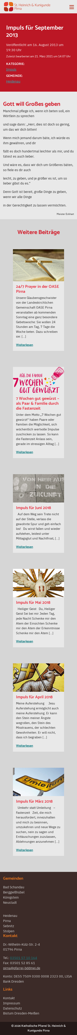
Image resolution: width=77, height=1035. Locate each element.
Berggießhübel (13, 892)
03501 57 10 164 (23, 957)
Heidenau (13, 81)
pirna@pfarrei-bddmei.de (21, 968)
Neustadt (10, 902)
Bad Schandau (13, 887)
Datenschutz (12, 1008)
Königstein (11, 897)
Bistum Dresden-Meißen (21, 1013)
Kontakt (9, 998)
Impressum (11, 1003)
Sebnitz (8, 925)
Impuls (11, 69)
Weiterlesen (24, 345)
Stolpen (8, 931)
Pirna (7, 920)
